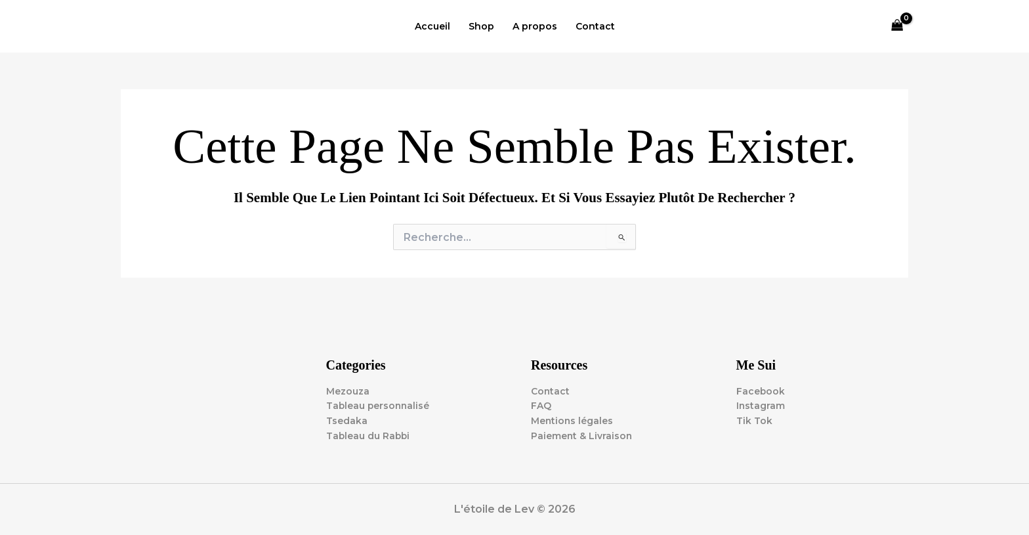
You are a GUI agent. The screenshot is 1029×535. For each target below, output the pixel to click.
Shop (481, 26)
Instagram (761, 406)
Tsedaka (347, 421)
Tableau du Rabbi (368, 436)
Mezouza (347, 390)
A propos (535, 26)
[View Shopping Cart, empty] (897, 26)
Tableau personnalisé (379, 406)
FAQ (541, 406)
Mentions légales (572, 421)
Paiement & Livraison (582, 436)
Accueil (432, 26)
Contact (595, 26)
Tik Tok (754, 421)
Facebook (761, 390)
